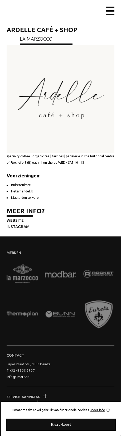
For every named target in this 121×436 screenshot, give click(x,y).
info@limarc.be (18, 377)
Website (15, 220)
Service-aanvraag (23, 397)
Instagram (18, 226)
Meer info (97, 410)
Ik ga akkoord (61, 424)
